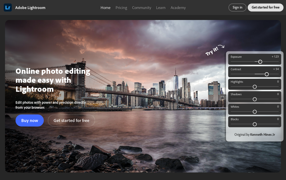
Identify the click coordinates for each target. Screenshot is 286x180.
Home (106, 7)
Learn (161, 7)
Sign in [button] (237, 7)
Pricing (121, 7)
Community (141, 7)
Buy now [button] (29, 120)
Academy (178, 7)
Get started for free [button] (265, 7)
